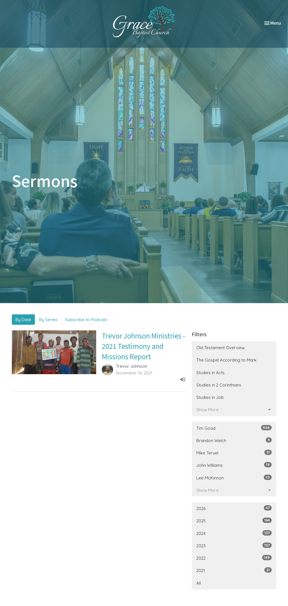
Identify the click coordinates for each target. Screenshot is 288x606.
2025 (234, 520)
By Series (48, 319)
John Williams (234, 465)
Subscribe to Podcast (86, 319)
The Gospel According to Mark (226, 360)
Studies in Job (210, 397)
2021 (234, 570)
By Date (23, 319)
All (198, 583)
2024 (234, 533)
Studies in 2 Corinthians (218, 385)
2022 (234, 558)
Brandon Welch (234, 440)
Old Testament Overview (220, 347)
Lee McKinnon (234, 478)
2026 (234, 508)
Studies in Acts (210, 372)
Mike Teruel (234, 453)
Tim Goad (234, 428)
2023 (234, 545)
